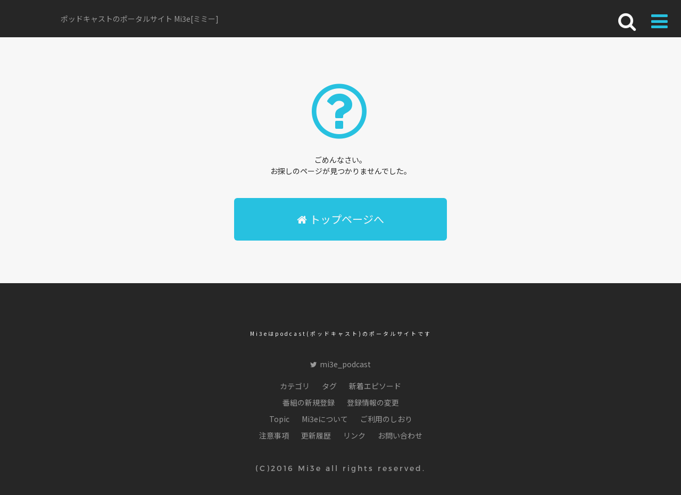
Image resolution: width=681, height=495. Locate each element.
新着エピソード (375, 386)
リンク (354, 435)
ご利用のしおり (386, 419)
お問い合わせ (400, 435)
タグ (329, 386)
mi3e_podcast (340, 364)
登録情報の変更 (373, 402)
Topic (279, 419)
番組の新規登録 (309, 402)
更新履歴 (316, 435)
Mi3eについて (325, 419)
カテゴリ (295, 386)
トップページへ (340, 219)
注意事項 (274, 435)
